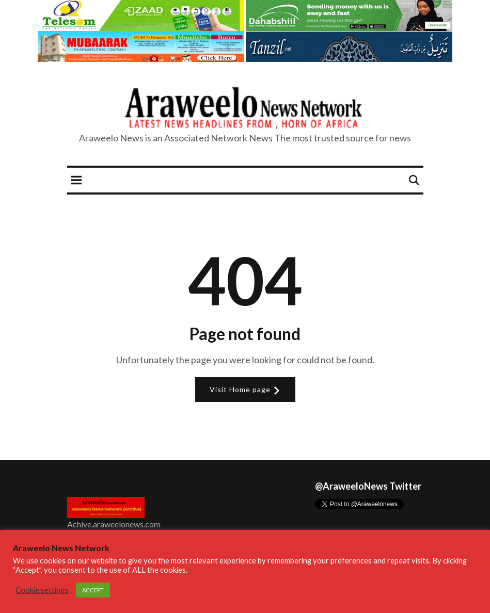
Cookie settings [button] (41, 590)
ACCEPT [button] (93, 590)
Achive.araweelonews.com (114, 524)
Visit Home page (245, 389)
